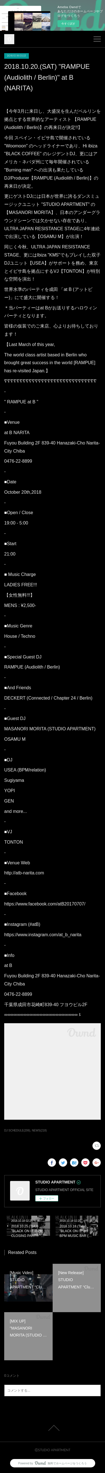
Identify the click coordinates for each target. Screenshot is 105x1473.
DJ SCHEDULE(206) (17, 1130)
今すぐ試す (68, 23)
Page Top (52, 1428)
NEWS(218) (39, 1130)
